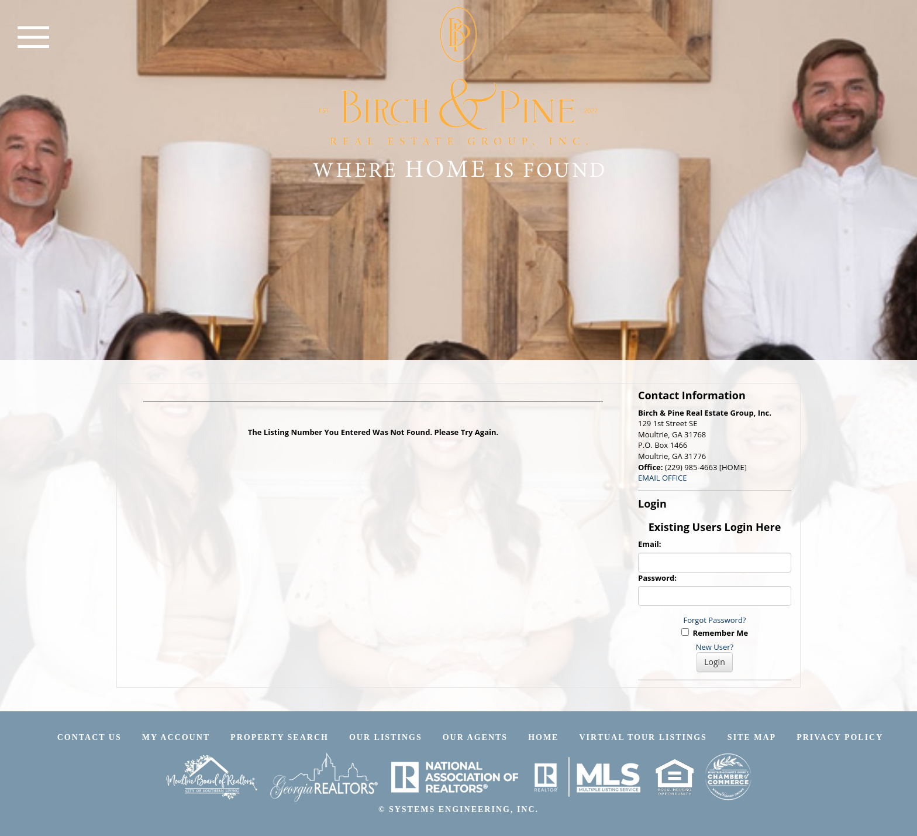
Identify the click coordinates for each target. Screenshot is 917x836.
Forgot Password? (715, 620)
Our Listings (385, 737)
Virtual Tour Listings (642, 737)
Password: (657, 578)
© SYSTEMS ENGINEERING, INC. (458, 809)
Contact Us (89, 737)
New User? (714, 647)
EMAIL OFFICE (662, 477)
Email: (649, 544)
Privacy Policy (840, 737)
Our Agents (475, 737)
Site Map (752, 737)
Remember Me (714, 633)
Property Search (279, 737)
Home (543, 737)
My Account (176, 737)
